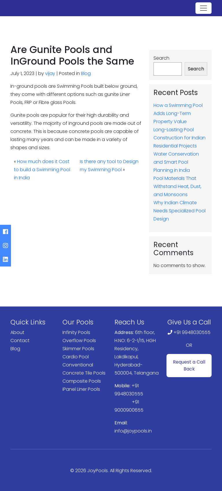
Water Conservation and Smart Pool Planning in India (176, 162)
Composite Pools (81, 381)
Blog (86, 73)
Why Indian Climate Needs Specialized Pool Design (179, 210)
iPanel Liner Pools (81, 389)
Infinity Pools (76, 332)
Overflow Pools (79, 340)
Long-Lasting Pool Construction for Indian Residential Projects (179, 137)
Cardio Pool (75, 356)
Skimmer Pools (78, 348)
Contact (19, 340)
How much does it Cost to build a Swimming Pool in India (42, 169)
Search (161, 58)
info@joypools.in (133, 431)
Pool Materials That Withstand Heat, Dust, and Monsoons (177, 186)
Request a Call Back (189, 365)
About (17, 332)
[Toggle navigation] (203, 8)
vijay (50, 73)
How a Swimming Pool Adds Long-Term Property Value (178, 113)
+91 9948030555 (191, 332)
